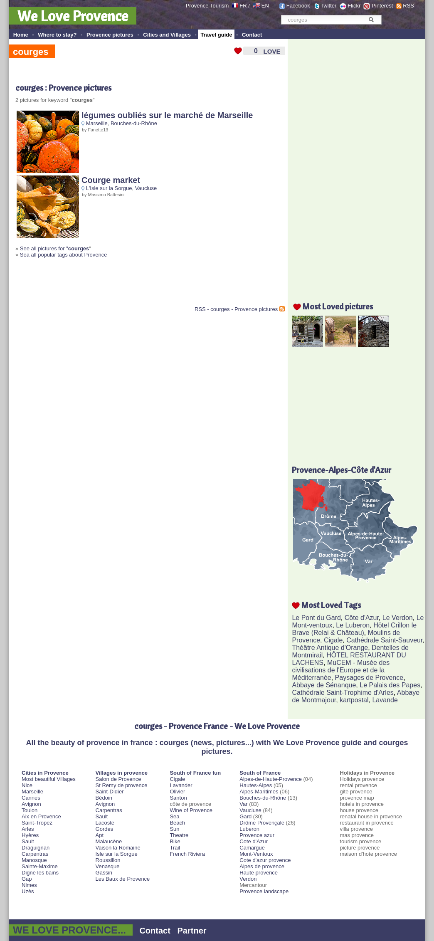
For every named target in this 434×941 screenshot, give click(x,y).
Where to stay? (57, 35)
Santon (178, 798)
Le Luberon (353, 625)
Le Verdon (397, 617)
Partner (192, 930)
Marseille (97, 123)
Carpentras (35, 854)
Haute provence (258, 872)
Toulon (29, 810)
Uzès (28, 891)
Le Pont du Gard (316, 617)
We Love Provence (72, 16)
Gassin (104, 872)
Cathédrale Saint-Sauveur (384, 640)
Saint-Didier (110, 791)
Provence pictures (109, 35)
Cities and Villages (167, 35)
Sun (174, 829)
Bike (175, 841)
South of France (260, 773)
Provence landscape (264, 891)
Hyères (30, 835)
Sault (28, 841)
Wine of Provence (191, 810)
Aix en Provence (41, 816)
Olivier (177, 791)
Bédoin (104, 798)
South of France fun (195, 773)
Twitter (328, 5)
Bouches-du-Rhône (134, 123)
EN (265, 5)
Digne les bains (40, 872)
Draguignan (35, 848)
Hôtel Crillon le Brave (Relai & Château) (354, 629)
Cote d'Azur (253, 841)
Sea (174, 816)
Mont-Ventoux (256, 854)
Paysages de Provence (369, 677)
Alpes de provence (261, 866)
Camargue (252, 848)
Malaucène (109, 841)
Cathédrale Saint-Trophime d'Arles (342, 692)
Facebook (298, 5)
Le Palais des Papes (390, 685)
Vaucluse (146, 188)
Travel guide (216, 35)
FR (243, 5)
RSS (408, 5)
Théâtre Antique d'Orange (330, 647)
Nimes (29, 885)
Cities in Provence (45, 773)
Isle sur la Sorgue (117, 854)
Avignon (31, 804)
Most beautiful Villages (49, 779)
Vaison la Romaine (118, 848)
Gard (245, 816)
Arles (28, 829)
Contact (252, 35)
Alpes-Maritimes (258, 791)
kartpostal (354, 700)
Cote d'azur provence (265, 860)
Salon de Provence (118, 779)
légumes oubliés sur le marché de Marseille (167, 115)
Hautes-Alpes (255, 785)
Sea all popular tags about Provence (63, 255)
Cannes (31, 798)
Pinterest (382, 5)
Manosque (34, 860)
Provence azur (256, 835)
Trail (175, 848)
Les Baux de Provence (123, 879)
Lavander (181, 785)
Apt (100, 835)
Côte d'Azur (362, 617)
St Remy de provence (122, 785)
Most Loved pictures (338, 306)
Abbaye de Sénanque (324, 685)
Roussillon (108, 860)
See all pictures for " (54, 248)
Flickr (354, 5)
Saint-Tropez (37, 823)
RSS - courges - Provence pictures (236, 309)
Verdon (247, 879)
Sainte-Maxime (40, 866)
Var (243, 804)
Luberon (249, 829)
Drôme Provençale (261, 823)
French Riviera (187, 854)
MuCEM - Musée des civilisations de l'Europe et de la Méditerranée (341, 670)
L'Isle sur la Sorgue (109, 188)
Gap (27, 879)
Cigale (333, 640)
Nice (27, 785)
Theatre (179, 835)
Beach (177, 823)
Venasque (108, 866)
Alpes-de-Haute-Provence (270, 779)
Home (20, 35)
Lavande (384, 700)
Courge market (110, 180)
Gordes (104, 829)
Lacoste (105, 823)
